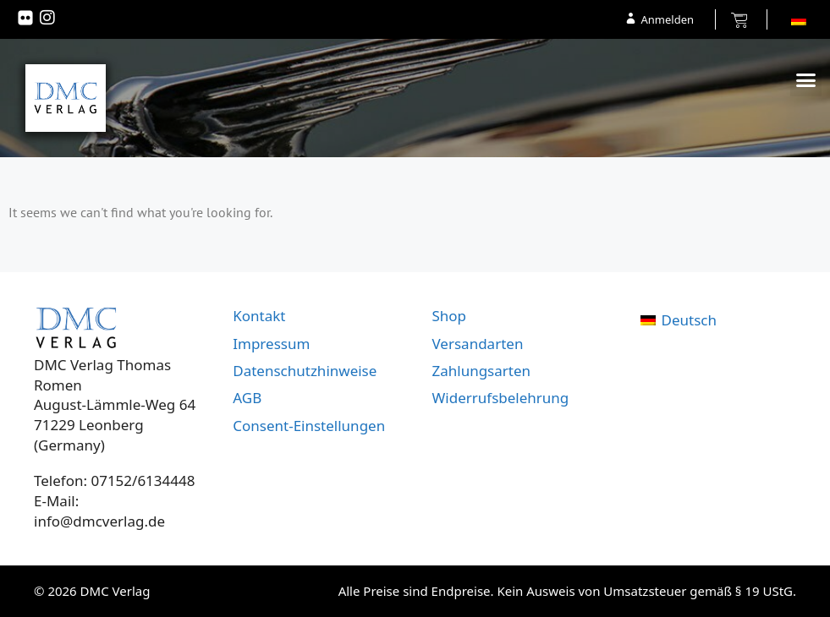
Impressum (271, 343)
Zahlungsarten (481, 370)
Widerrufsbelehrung (500, 397)
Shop (449, 315)
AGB (247, 397)
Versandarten (478, 343)
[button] (806, 80)
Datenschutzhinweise (305, 370)
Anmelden (667, 19)
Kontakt (259, 315)
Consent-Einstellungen (309, 425)
